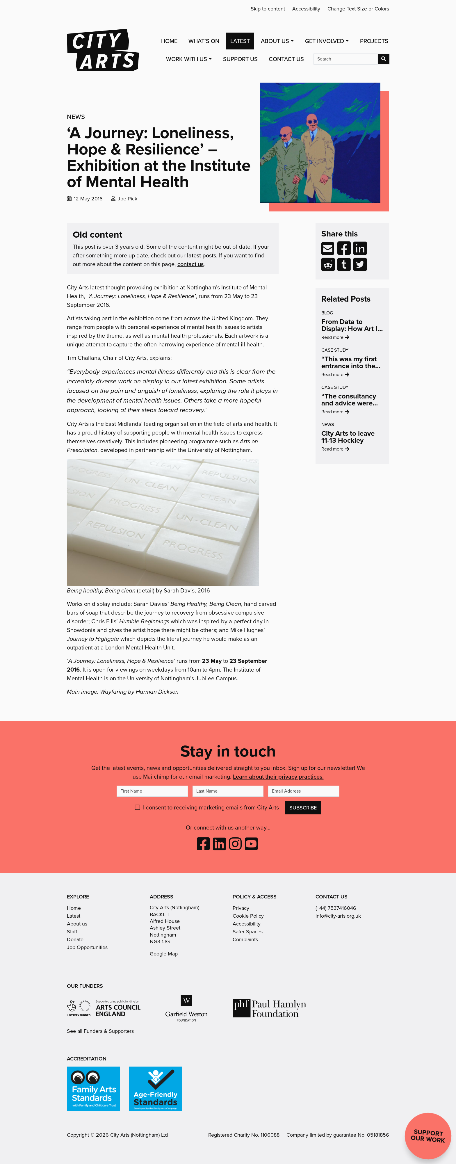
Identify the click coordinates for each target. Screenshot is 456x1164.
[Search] (346, 59)
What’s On (203, 41)
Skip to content (268, 9)
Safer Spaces (248, 931)
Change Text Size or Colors (358, 9)
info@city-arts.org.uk (338, 916)
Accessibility (306, 9)
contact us (190, 264)
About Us (275, 41)
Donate (75, 939)
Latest (240, 41)
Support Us (240, 59)
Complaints (245, 939)
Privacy (241, 908)
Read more (345, 349)
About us (77, 924)
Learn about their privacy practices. (278, 776)
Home (169, 41)
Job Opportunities (87, 947)
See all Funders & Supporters (100, 1031)
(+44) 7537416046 (336, 908)
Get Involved (324, 41)
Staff (72, 931)
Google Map (164, 953)
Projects (374, 41)
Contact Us (286, 59)
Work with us (186, 59)
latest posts (201, 255)
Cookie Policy (248, 916)
